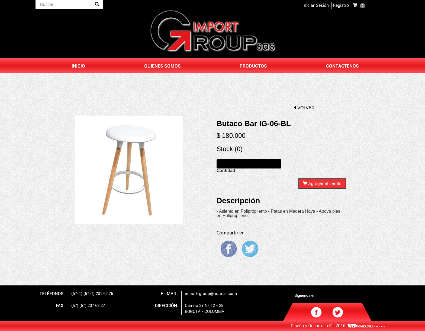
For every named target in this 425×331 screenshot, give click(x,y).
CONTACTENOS (342, 66)
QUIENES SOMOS (162, 66)
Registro (341, 5)
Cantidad (226, 170)
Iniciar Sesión (315, 5)
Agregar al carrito (322, 183)
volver (304, 108)
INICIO (78, 66)
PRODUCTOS (253, 66)
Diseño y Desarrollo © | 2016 (318, 326)
